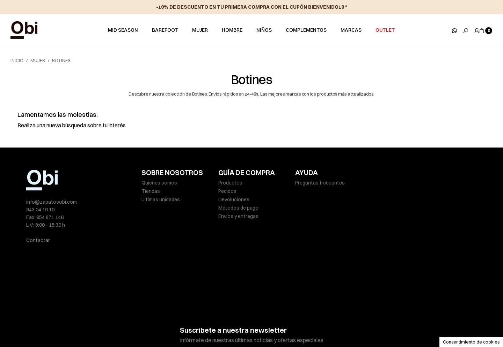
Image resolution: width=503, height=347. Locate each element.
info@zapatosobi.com (51, 202)
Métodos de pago (238, 208)
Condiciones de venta (298, 327)
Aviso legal (153, 327)
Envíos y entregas (238, 216)
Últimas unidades (160, 199)
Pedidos (227, 191)
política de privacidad (263, 306)
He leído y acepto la (238, 306)
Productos (230, 183)
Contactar (38, 240)
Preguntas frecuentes (320, 183)
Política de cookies (247, 327)
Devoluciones (233, 199)
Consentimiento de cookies (471, 342)
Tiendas (150, 191)
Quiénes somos (159, 183)
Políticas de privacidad (196, 327)
